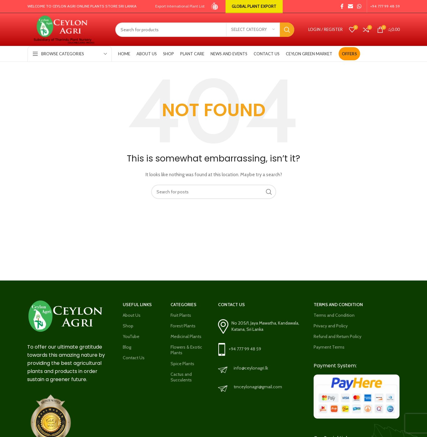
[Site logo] (215, 6)
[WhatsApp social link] (359, 6)
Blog (127, 347)
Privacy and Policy (331, 326)
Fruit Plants (181, 315)
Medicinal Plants (186, 336)
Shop (128, 326)
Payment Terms (329, 347)
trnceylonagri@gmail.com (258, 387)
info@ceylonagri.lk (251, 368)
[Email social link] (350, 6)
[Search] (204, 29)
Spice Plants (182, 363)
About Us (132, 315)
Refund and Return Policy (337, 336)
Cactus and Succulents (181, 377)
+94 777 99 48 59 (245, 349)
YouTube (131, 336)
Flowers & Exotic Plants (186, 349)
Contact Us (134, 357)
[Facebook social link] (342, 6)
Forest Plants (183, 326)
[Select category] (253, 29)
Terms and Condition (334, 315)
